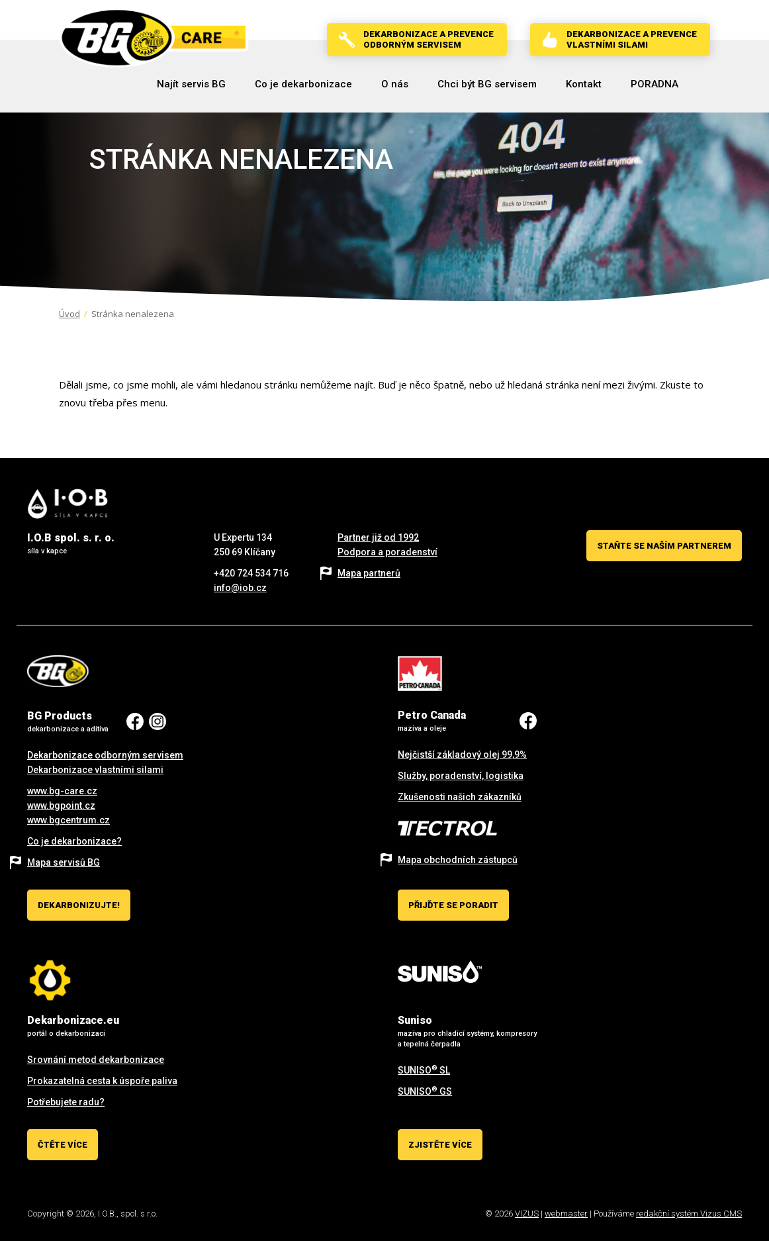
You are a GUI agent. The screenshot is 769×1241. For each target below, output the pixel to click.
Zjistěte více (440, 1145)
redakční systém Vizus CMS (689, 1213)
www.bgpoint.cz (61, 805)
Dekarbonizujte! (79, 905)
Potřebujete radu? (66, 1102)
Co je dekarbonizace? (74, 841)
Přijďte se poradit (453, 905)
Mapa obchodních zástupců (458, 859)
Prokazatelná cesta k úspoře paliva (102, 1081)
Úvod (69, 314)
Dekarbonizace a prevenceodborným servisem (428, 39)
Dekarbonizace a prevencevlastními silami (631, 39)
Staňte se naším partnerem (664, 546)
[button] (303, 84)
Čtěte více (62, 1145)
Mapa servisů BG (63, 862)
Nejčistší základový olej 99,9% (462, 754)
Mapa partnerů (369, 573)
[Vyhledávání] (704, 84)
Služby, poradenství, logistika (460, 775)
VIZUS (527, 1213)
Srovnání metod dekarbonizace (95, 1059)
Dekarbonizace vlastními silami (95, 769)
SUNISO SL (424, 1070)
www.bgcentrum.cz (68, 820)
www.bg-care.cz (62, 791)
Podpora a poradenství (387, 552)
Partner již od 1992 (378, 537)
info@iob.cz (240, 587)
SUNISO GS (425, 1091)
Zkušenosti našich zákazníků (459, 797)
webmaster (566, 1213)
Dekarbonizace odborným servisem (105, 755)
